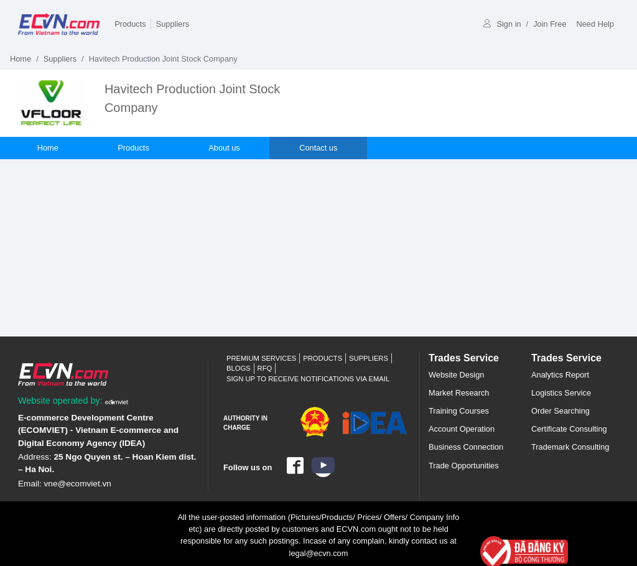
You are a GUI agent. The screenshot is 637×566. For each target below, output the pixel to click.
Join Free (549, 24)
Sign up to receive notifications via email (307, 379)
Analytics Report (560, 374)
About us (225, 147)
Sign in (502, 24)
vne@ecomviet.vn (77, 483)
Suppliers (172, 24)
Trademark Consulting (570, 447)
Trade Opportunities (464, 465)
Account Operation (462, 429)
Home (20, 58)
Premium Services (261, 358)
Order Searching (560, 410)
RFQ (265, 368)
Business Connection (466, 447)
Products (130, 24)
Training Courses (459, 410)
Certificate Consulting (569, 429)
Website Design (456, 374)
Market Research (459, 392)
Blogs (238, 368)
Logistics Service (561, 392)
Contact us (319, 147)
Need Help (595, 24)
